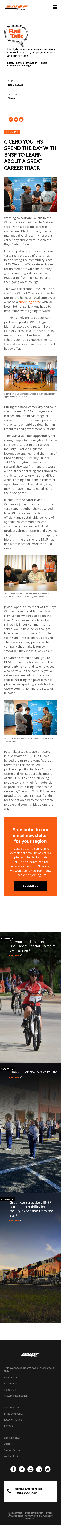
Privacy (48, 1513)
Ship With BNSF (12, 1437)
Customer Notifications (16, 1395)
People (43, 62)
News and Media (13, 1419)
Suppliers (9, 1443)
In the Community (13, 1413)
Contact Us (10, 1389)
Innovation (31, 62)
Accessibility (10, 1383)
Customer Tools (12, 1407)
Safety (10, 62)
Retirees (8, 1425)
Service (20, 62)
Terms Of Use (15, 1513)
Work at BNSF (11, 1456)
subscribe (30, 885)
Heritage (26, 65)
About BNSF (10, 1377)
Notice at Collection (33, 1513)
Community (13, 65)
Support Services (13, 1450)
